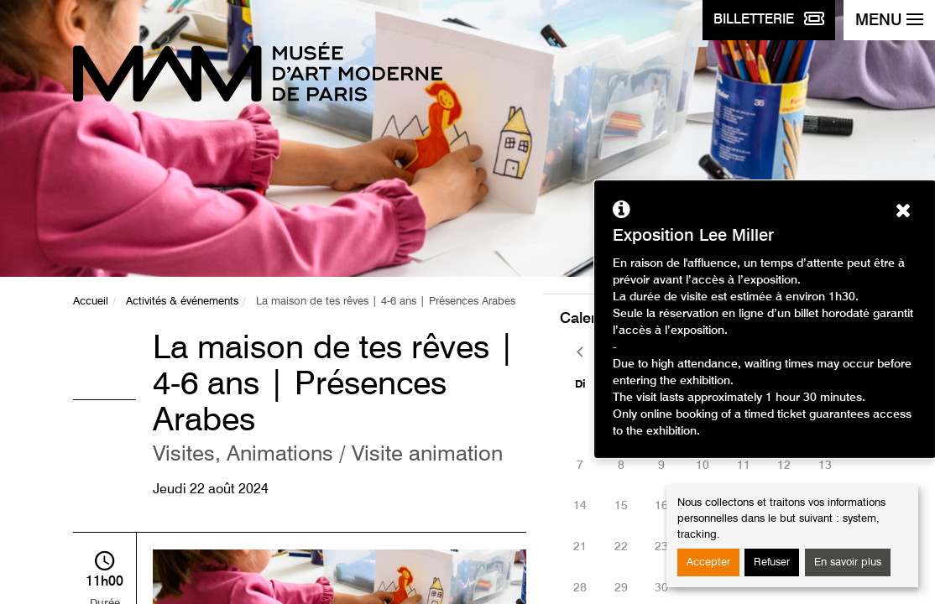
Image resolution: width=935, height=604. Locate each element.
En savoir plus (847, 562)
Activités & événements (182, 301)
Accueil (90, 301)
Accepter (708, 562)
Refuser (772, 562)
